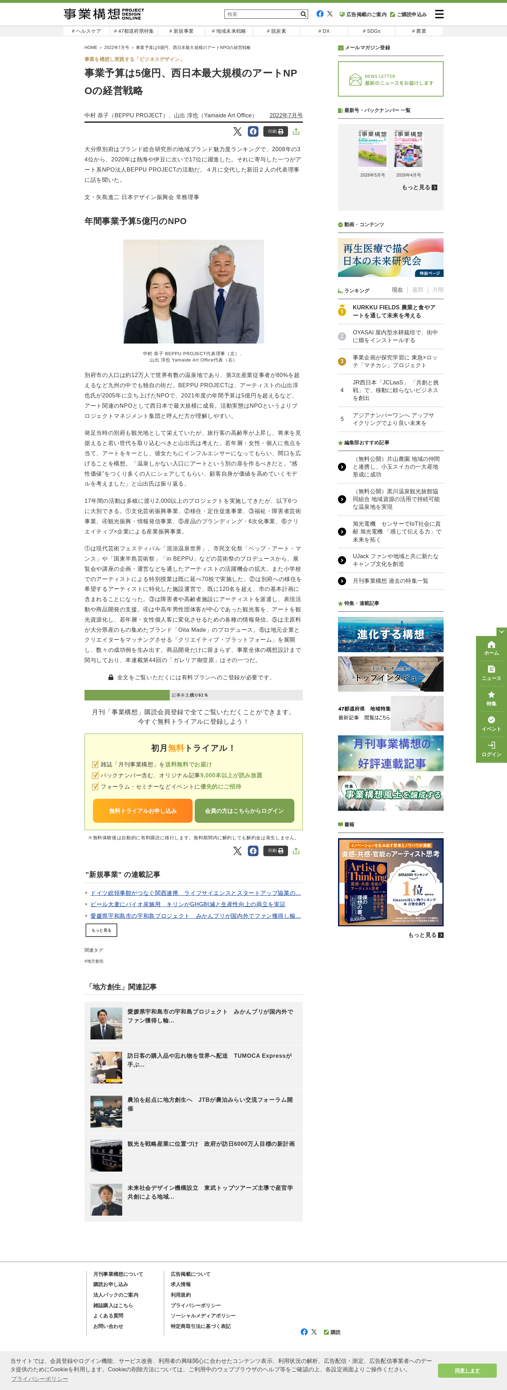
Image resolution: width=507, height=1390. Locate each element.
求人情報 (181, 1284)
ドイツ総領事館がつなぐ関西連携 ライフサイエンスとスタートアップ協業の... (195, 893)
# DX (324, 31)
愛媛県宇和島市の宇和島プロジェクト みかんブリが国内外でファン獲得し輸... (195, 916)
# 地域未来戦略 (229, 31)
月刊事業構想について (118, 1274)
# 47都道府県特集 (134, 31)
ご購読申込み (408, 14)
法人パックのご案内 (115, 1294)
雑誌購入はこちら (113, 1305)
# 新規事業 (181, 31)
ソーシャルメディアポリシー (203, 1315)
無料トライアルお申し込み (143, 811)
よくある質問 (108, 1315)
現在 (397, 477)
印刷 (275, 131)
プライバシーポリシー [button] (39, 1379)
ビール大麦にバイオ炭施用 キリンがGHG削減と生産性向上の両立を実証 (188, 904)
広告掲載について (191, 1274)
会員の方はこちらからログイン (244, 811)
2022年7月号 (286, 115)
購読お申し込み (110, 1284)
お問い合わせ (108, 1326)
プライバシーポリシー (196, 1305)
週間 (417, 477)
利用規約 (181, 1294)
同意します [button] (467, 1370)
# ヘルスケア (86, 31)
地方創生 (95, 961)
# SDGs (371, 31)
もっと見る (101, 930)
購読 (332, 1332)
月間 (438, 477)
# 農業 (419, 31)
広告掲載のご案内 (363, 14)
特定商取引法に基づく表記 (201, 1326)
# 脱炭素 (276, 31)
